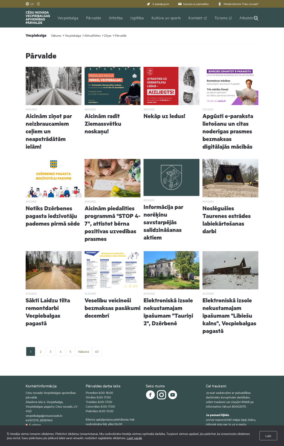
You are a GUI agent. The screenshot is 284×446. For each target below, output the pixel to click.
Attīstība (116, 17)
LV (30, 4)
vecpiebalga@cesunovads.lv (44, 415)
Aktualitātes (92, 35)
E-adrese (33, 425)
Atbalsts (246, 17)
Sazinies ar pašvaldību (193, 4)
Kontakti (195, 17)
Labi (268, 436)
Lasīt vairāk (134, 438)
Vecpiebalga (68, 17)
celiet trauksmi (215, 402)
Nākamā (83, 351)
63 (97, 351)
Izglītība (137, 17)
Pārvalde (93, 17)
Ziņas (107, 35)
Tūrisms (221, 17)
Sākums (56, 35)
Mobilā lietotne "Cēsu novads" (237, 4)
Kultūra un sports (166, 17)
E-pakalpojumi (158, 4)
